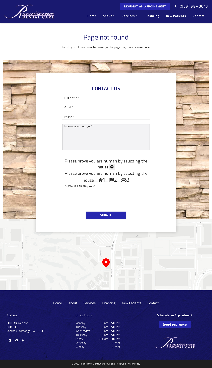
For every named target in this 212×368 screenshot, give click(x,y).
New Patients (131, 303)
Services (89, 303)
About (72, 303)
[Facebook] (16, 340)
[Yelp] (23, 340)
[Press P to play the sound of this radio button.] (96, 180)
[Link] (29, 11)
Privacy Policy (133, 363)
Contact (153, 303)
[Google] (10, 340)
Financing (109, 303)
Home (57, 303)
